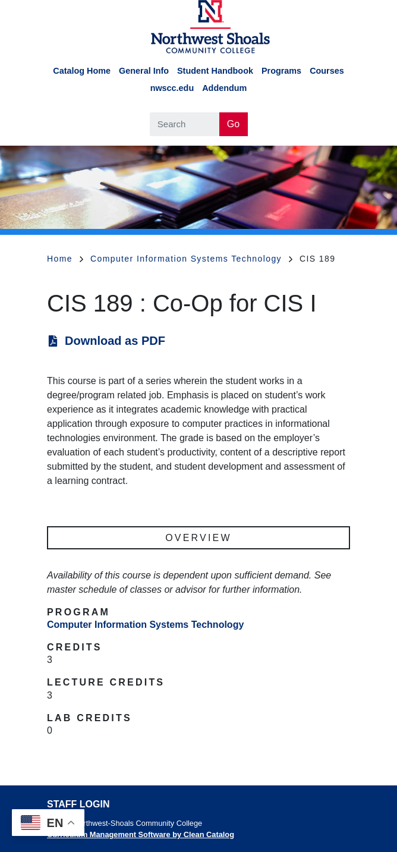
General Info (144, 71)
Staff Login (78, 804)
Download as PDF (115, 340)
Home (65, 258)
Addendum (224, 88)
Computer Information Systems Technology (191, 258)
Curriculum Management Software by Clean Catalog (140, 834)
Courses (327, 71)
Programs (281, 71)
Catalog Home (82, 71)
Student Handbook (215, 71)
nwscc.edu (172, 88)
